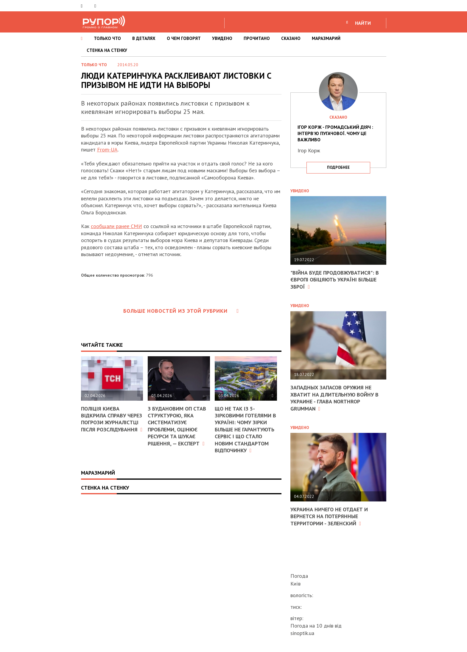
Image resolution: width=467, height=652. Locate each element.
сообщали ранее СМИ (116, 226)
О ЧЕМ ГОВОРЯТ (184, 38)
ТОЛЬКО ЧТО (107, 38)
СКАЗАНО (291, 38)
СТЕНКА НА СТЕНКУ (107, 50)
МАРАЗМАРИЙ (326, 38)
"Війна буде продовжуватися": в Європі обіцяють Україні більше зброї (334, 279)
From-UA (107, 149)
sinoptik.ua (302, 633)
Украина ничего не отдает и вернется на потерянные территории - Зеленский (329, 516)
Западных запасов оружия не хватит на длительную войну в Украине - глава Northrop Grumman (334, 398)
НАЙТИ (363, 23)
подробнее (338, 167)
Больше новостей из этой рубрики (181, 310)
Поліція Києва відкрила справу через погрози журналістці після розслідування (111, 419)
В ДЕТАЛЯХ (143, 38)
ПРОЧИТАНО (257, 38)
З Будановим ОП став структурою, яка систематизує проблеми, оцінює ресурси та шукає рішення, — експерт (177, 426)
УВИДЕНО (222, 38)
